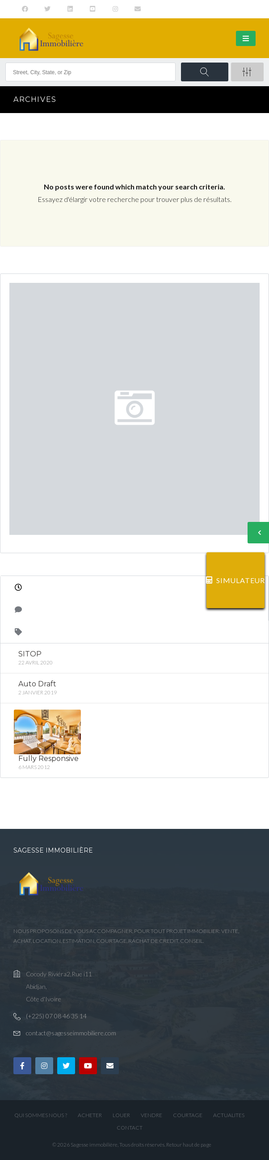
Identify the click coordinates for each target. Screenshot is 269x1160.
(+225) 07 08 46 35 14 (56, 1016)
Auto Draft (37, 684)
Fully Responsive (48, 758)
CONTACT (130, 1127)
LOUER (121, 1115)
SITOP (30, 654)
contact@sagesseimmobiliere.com (71, 1033)
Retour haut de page (188, 1144)
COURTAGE (187, 1115)
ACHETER (90, 1115)
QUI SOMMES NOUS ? (40, 1115)
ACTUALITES (228, 1115)
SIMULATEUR (235, 580)
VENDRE (151, 1115)
